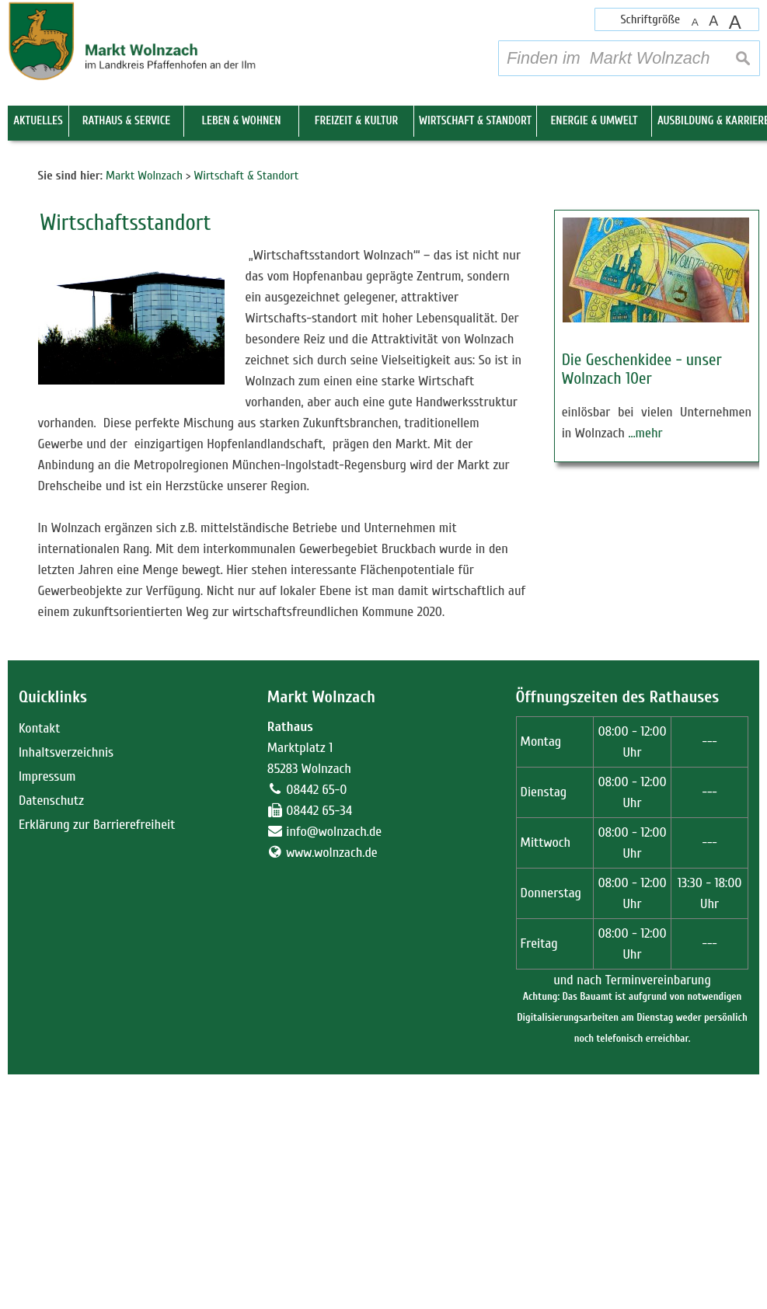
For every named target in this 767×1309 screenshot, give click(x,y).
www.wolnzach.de (332, 1087)
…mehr (645, 668)
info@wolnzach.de (334, 1066)
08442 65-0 (316, 1024)
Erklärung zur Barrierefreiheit (97, 1059)
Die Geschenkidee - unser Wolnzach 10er (642, 604)
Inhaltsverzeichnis (66, 987)
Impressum (47, 1011)
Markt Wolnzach (321, 932)
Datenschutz (51, 1035)
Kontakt (39, 963)
